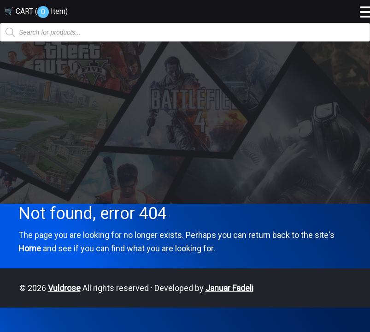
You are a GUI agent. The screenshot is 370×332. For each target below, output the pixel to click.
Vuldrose (64, 288)
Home (29, 248)
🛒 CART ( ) (36, 11)
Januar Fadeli (229, 288)
